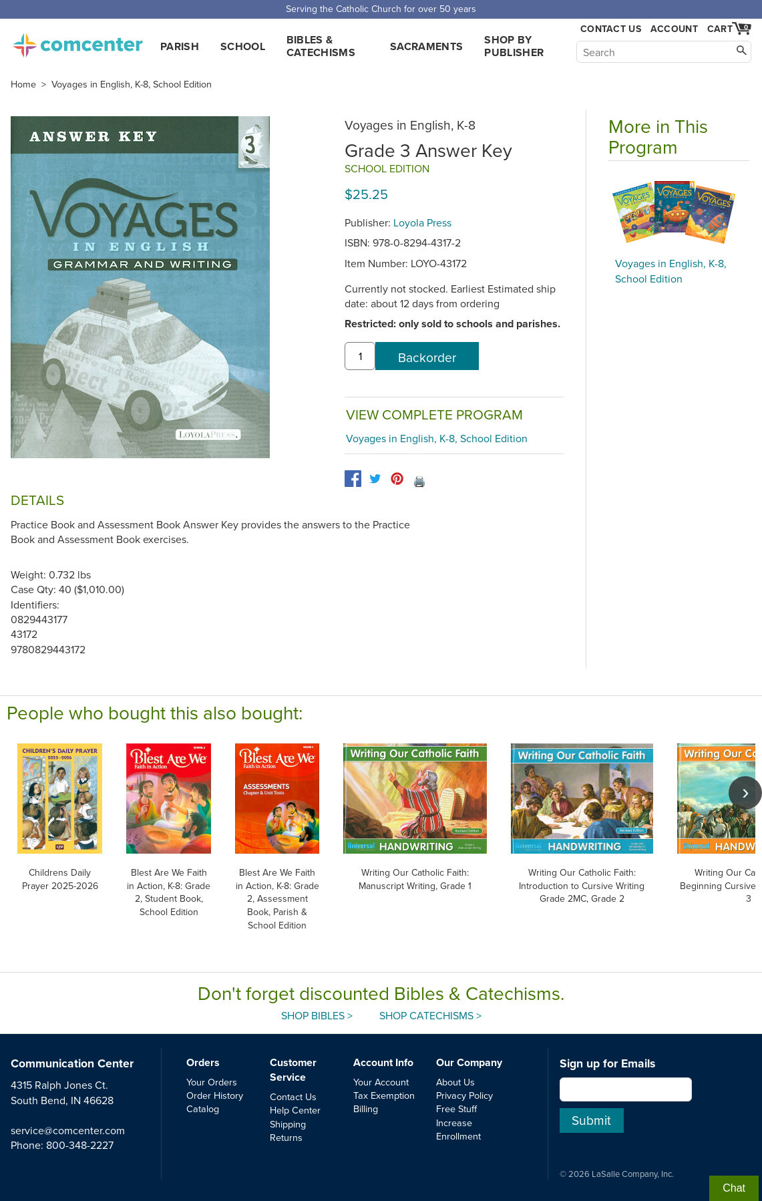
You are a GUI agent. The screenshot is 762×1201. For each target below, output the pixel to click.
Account (674, 28)
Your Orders (211, 1082)
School (242, 46)
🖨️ (419, 481)
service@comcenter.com (68, 1130)
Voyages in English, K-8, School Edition (131, 84)
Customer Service (293, 1070)
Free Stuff (456, 1108)
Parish (179, 46)
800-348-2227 (80, 1145)
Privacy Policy (464, 1095)
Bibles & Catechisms (321, 46)
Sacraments (426, 46)
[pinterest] (397, 478)
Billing (365, 1108)
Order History (214, 1095)
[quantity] (360, 356)
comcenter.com (77, 41)
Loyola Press (422, 222)
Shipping (288, 1124)
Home (23, 84)
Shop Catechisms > (430, 1015)
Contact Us (610, 29)
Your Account (381, 1082)
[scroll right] (745, 793)
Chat (734, 1188)
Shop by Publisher (514, 46)
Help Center (295, 1110)
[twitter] (375, 478)
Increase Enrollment (458, 1129)
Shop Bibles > (317, 1015)
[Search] (663, 52)
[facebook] (353, 478)
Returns (286, 1137)
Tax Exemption (384, 1095)
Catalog (202, 1108)
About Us (455, 1082)
